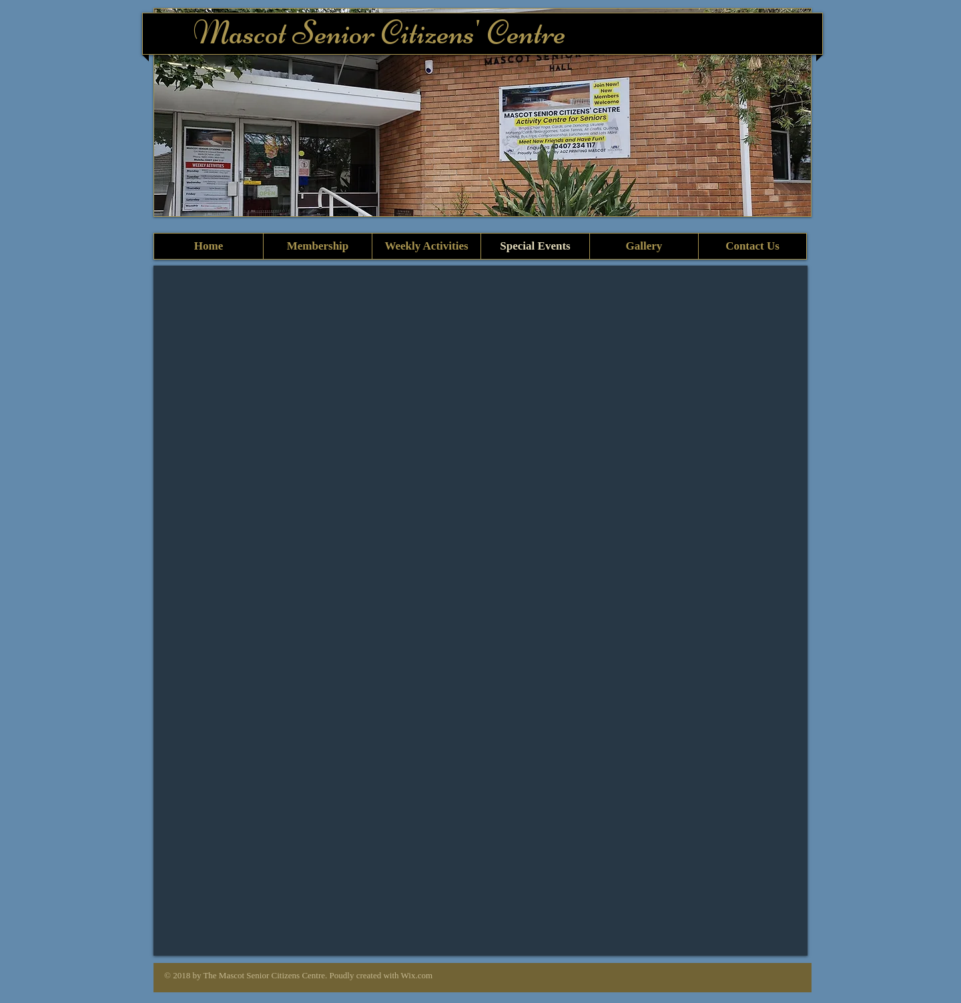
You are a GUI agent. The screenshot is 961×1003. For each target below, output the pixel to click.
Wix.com (417, 975)
